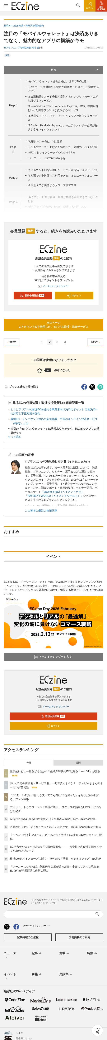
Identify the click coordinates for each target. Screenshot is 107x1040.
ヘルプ (19, 1033)
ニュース (10, 956)
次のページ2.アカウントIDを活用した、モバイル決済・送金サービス (53, 324)
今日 (28, 762)
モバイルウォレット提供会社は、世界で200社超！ (58, 81)
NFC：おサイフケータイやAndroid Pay (51, 152)
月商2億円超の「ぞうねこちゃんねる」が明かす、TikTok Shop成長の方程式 (55, 826)
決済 (7, 55)
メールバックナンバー (53, 286)
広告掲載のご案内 (79, 937)
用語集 (66, 974)
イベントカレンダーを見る (53, 657)
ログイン (74, 296)
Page (13, 105)
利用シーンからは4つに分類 (45, 141)
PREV (11, 342)
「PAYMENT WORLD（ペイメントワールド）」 (54, 495)
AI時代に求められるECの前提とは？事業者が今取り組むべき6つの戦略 (52, 819)
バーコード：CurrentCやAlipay (46, 158)
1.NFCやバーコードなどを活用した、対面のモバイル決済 (63, 146)
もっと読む (14, 436)
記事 (37, 953)
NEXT (96, 342)
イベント (10, 976)
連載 (64, 953)
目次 (75, 70)
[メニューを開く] (6, 6)
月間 (78, 762)
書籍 (37, 974)
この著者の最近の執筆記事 (41, 510)
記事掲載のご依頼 (28, 937)
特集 (92, 953)
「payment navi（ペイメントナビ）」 (63, 491)
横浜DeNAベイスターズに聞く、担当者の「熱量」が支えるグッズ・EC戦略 (55, 858)
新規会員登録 (32, 296)
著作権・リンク (24, 1038)
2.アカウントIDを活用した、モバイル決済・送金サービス (63, 170)
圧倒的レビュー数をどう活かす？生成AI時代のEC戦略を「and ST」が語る (55, 771)
